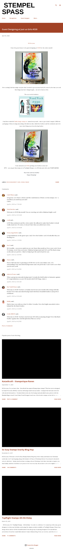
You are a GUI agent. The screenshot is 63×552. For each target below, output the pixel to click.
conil (8, 220)
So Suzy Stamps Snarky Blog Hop (18, 449)
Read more (57, 399)
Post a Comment (7, 326)
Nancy (9, 260)
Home (3, 18)
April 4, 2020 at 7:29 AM (14, 204)
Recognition (13, 18)
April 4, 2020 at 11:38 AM (14, 227)
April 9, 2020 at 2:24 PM (14, 309)
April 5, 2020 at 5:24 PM (14, 269)
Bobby (9, 301)
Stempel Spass (18, 8)
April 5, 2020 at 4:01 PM (14, 255)
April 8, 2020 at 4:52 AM (14, 282)
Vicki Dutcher (11, 209)
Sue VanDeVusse (12, 287)
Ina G (8, 245)
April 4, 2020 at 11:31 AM (14, 215)
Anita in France (11, 274)
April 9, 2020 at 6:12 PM (14, 321)
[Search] (56, 3)
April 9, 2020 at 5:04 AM (14, 296)
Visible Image (25, 182)
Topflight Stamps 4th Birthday (17, 518)
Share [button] (57, 182)
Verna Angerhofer (12, 233)
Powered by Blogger (31, 545)
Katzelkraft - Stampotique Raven (18, 381)
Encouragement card (13, 182)
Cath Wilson (10, 195)
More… (36, 18)
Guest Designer (25, 18)
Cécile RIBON (11, 314)
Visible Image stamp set (20, 121)
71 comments (11, 535)
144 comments (11, 467)
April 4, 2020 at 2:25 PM (14, 240)
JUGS (39, 48)
